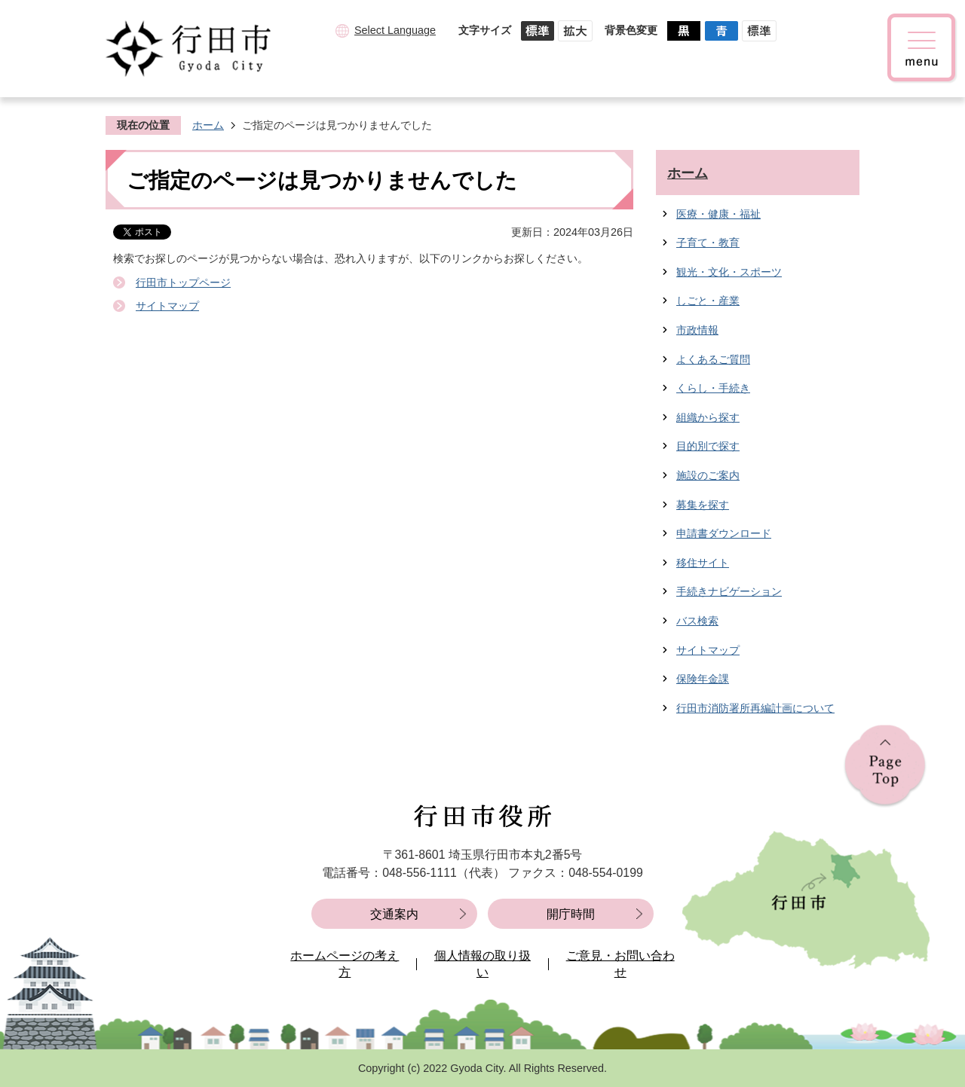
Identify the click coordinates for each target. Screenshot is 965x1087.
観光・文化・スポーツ (729, 272)
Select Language (395, 30)
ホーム (208, 125)
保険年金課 (702, 679)
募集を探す (702, 505)
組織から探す (708, 417)
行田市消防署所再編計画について (755, 708)
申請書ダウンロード (723, 533)
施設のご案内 (708, 475)
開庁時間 (571, 914)
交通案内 (394, 914)
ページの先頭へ (885, 766)
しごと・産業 (708, 301)
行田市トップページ (183, 282)
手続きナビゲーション (729, 591)
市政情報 (697, 330)
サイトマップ (167, 306)
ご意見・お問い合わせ (620, 964)
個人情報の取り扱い (482, 964)
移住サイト (702, 563)
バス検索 (697, 621)
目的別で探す (708, 446)
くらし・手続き (713, 388)
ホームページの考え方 (344, 964)
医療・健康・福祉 (718, 214)
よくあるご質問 (713, 359)
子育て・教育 (708, 243)
